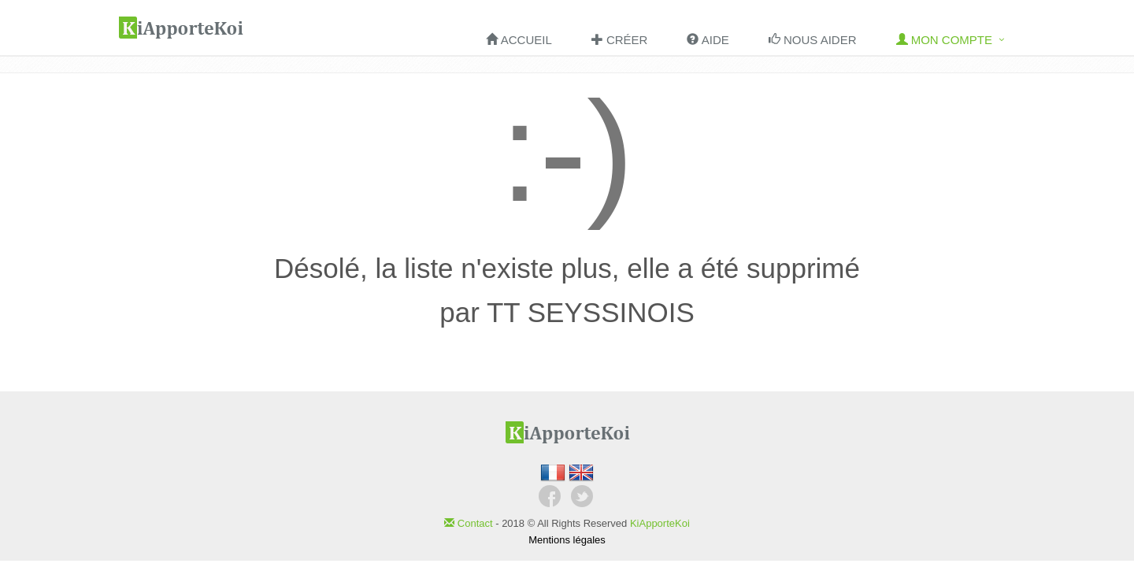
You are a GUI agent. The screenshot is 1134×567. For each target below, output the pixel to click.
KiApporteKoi (660, 523)
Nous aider (813, 39)
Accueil (518, 39)
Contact (469, 523)
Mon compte (944, 39)
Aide (707, 39)
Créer (619, 39)
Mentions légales (567, 540)
